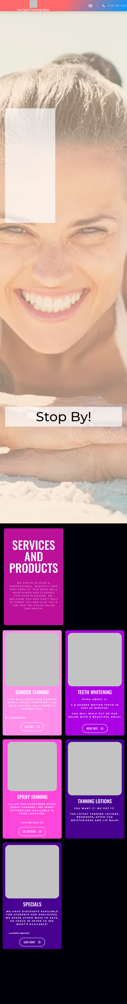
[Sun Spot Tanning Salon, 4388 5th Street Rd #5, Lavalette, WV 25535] (30, 183)
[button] (90, 6)
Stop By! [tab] (63, 417)
